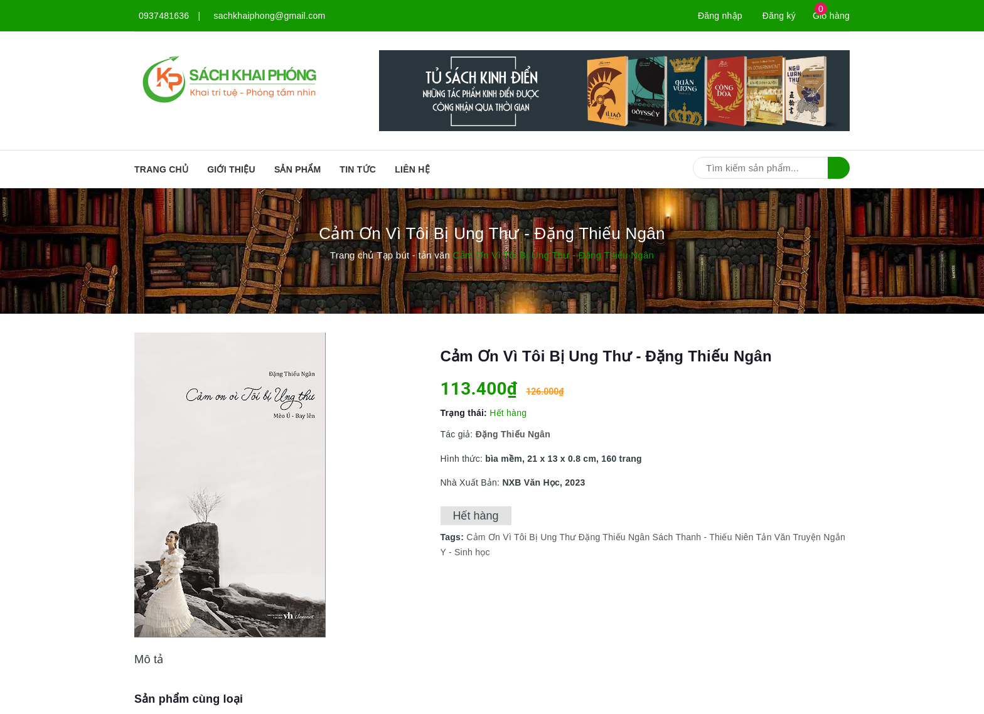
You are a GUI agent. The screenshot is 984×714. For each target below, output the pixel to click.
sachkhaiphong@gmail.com (270, 16)
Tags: (454, 537)
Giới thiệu (231, 169)
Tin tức (358, 169)
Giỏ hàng (831, 16)
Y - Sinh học (465, 552)
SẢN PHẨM (297, 169)
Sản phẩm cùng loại (188, 699)
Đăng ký (779, 16)
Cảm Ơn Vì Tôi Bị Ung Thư (520, 537)
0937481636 (164, 16)
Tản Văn (773, 537)
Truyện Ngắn (819, 537)
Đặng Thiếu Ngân (614, 537)
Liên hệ (412, 169)
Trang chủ (161, 169)
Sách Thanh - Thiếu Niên (703, 537)
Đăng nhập (720, 16)
